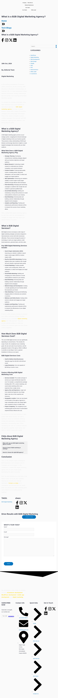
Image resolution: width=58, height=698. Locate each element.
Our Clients (26, 10)
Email (5, 532)
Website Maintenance (29, 5)
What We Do (31, 2)
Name (5, 527)
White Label (33, 10)
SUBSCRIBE (11, 616)
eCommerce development (15, 592)
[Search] (43, 46)
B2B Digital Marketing (7, 501)
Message (6, 537)
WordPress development (9, 595)
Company (24, 2)
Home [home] (4, 21)
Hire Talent (28, 7)
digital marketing (18, 597)
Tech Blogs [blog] (7, 28)
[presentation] (15, 559)
